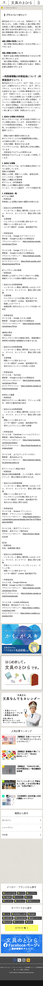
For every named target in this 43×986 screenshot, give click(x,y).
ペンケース (19, 922)
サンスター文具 (10, 893)
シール (7, 914)
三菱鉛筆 (8, 897)
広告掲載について (29, 967)
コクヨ (22, 893)
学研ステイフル (33, 901)
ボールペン (21, 820)
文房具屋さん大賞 (20, 914)
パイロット (20, 901)
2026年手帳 (9, 918)
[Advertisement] (21, 861)
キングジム (8, 901)
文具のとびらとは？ (5, 967)
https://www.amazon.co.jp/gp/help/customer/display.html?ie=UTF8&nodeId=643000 (21, 519)
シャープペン (21, 828)
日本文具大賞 (21, 918)
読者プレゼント (35, 918)
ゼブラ (29, 897)
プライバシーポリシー (18, 967)
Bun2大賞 (8, 922)
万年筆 (21, 835)
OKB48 (32, 914)
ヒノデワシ (32, 893)
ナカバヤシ (19, 897)
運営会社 (27, 969)
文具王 (30, 922)
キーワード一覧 (20, 928)
